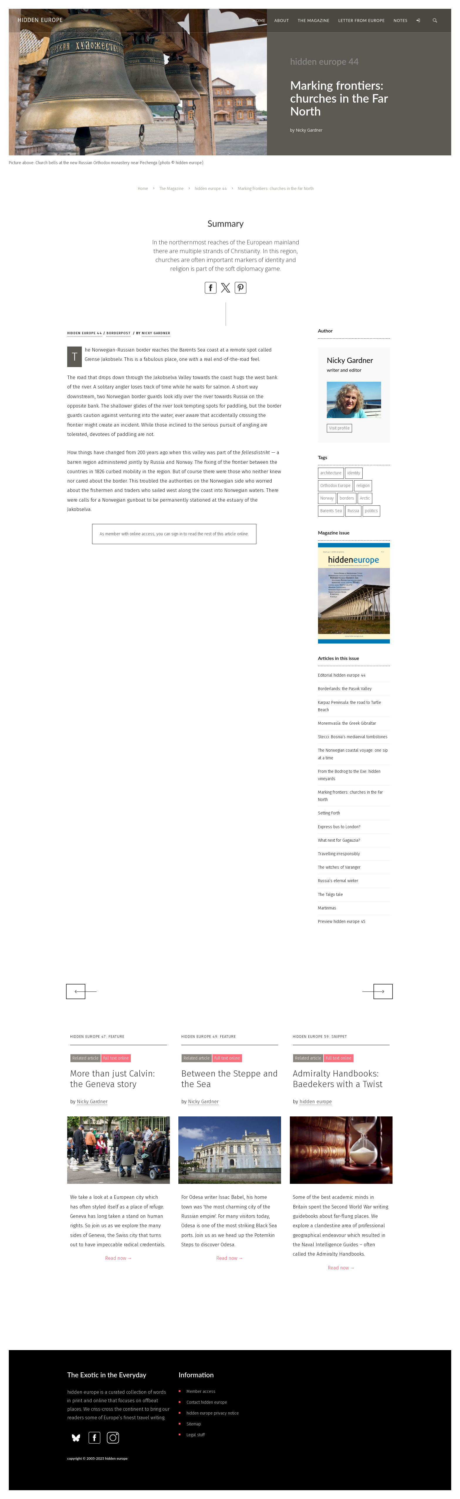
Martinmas (327, 908)
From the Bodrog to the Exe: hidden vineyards (349, 775)
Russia (353, 510)
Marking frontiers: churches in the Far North (350, 796)
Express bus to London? (339, 826)
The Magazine (171, 188)
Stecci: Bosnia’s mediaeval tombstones (353, 736)
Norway (327, 498)
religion (363, 485)
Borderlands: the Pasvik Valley (345, 688)
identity (353, 473)
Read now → (118, 1258)
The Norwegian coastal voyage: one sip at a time (353, 754)
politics (371, 510)
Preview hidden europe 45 (341, 921)
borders (347, 498)
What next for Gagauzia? (339, 840)
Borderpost (118, 333)
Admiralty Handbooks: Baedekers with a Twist (338, 1078)
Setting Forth (329, 813)
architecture (330, 473)
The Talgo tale (330, 894)
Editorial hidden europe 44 (342, 675)
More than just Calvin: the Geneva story (112, 1078)
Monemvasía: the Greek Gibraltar (347, 723)
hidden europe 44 (211, 188)
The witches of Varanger (339, 867)
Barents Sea (331, 510)
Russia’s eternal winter (338, 880)
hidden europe (316, 1102)
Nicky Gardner (156, 333)
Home (143, 188)
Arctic (365, 498)
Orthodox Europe (335, 485)
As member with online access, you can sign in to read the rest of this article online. (174, 534)
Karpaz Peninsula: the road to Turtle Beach (349, 706)
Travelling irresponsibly (339, 853)
